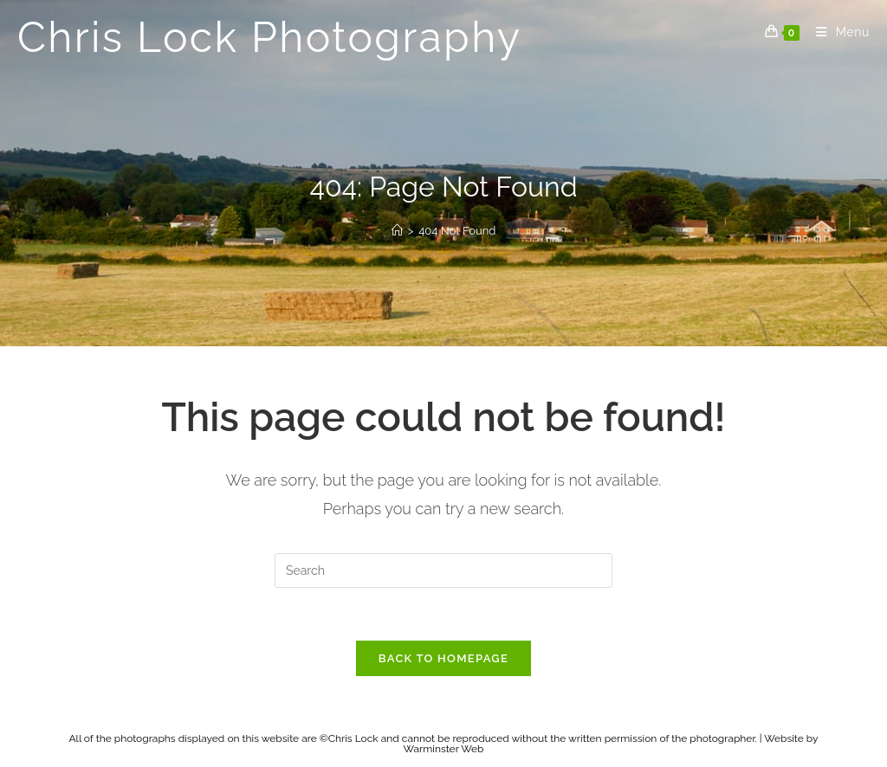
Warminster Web (444, 749)
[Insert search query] (443, 570)
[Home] (397, 230)
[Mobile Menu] (836, 32)
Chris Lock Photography (269, 37)
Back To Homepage (443, 658)
